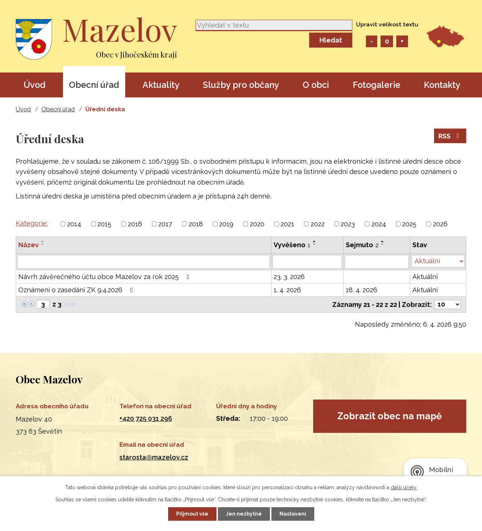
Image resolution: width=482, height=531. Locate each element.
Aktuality (160, 85)
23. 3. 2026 (289, 277)
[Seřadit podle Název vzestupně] (43, 241)
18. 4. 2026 (361, 290)
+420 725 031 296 (145, 418)
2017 (165, 224)
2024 (378, 224)
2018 (196, 224)
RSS (450, 136)
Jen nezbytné (244, 514)
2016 (135, 224)
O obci (316, 85)
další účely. (404, 487)
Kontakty (442, 85)
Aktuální (425, 277)
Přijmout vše (192, 514)
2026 (440, 224)
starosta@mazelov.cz (153, 457)
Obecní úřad (94, 85)
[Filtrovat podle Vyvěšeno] (307, 262)
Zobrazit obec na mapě (389, 416)
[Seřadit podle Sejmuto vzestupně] (383, 241)
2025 (409, 224)
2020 (257, 224)
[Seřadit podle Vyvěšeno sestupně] (315, 244)
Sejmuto (362, 245)
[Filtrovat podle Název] (143, 262)
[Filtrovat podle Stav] (438, 261)
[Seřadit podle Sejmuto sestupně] (383, 244)
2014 (74, 224)
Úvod (34, 85)
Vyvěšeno (292, 245)
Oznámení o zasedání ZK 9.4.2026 (77, 290)
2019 (226, 224)
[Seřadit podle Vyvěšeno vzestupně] (315, 241)
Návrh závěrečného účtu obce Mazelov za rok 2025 (105, 277)
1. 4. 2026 (287, 290)
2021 (287, 224)
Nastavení (292, 514)
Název (28, 245)
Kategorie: (32, 223)
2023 (348, 224)
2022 (318, 224)
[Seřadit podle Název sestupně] (43, 244)
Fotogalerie (376, 85)
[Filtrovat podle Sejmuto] (377, 262)
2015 (104, 224)
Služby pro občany (241, 85)
